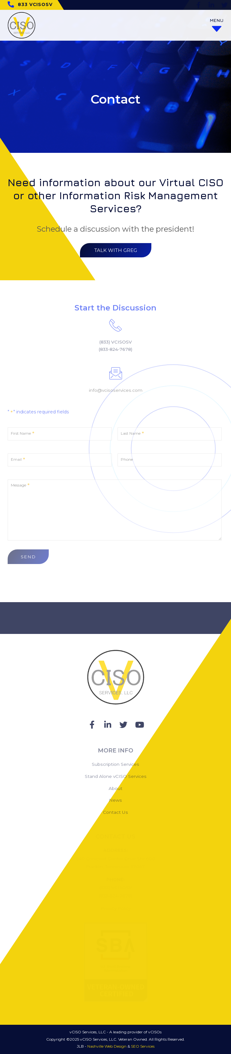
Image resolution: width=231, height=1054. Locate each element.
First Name (22, 433)
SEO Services (143, 1046)
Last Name (132, 433)
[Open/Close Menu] (216, 25)
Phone (127, 459)
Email (18, 459)
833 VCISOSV (35, 4)
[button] (115, 250)
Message (20, 485)
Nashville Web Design (106, 1046)
